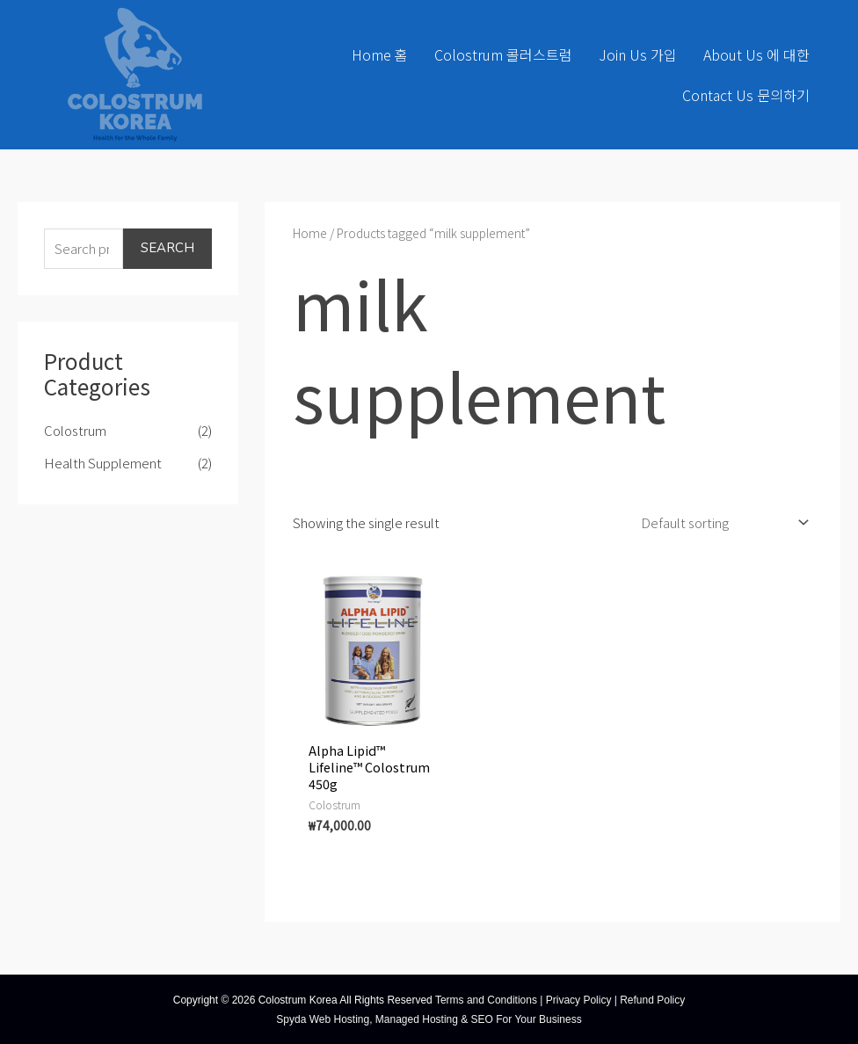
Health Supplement (103, 462)
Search (167, 248)
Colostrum (75, 430)
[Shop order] (721, 521)
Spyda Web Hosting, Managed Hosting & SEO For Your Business (428, 1018)
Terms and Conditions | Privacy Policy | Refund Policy (560, 999)
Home (310, 233)
